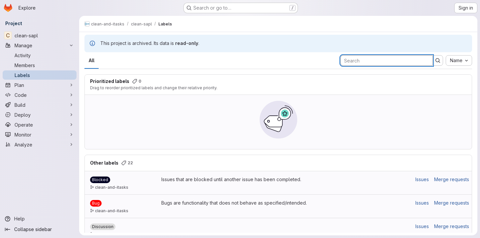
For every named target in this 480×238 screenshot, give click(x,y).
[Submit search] (437, 60)
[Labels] (40, 75)
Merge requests (451, 179)
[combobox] (459, 60)
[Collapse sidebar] (40, 229)
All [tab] (91, 60)
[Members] (40, 65)
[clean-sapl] (40, 35)
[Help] (40, 218)
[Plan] (40, 85)
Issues (422, 179)
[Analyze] (40, 144)
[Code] (40, 94)
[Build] (40, 104)
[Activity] (40, 55)
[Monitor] (40, 134)
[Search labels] (386, 60)
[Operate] (40, 124)
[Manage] (40, 45)
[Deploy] (40, 114)
